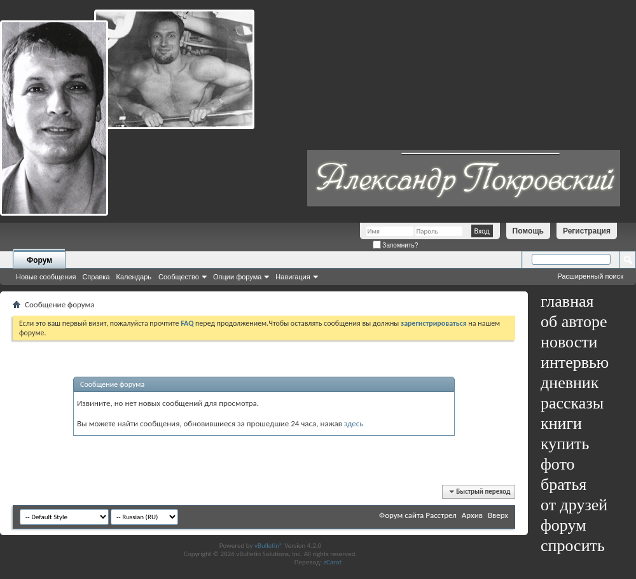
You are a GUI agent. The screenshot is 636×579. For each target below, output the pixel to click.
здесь (354, 423)
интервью (575, 362)
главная (567, 301)
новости (569, 342)
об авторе (574, 321)
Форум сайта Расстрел (418, 515)
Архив (472, 515)
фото (558, 464)
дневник (569, 382)
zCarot (333, 562)
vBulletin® (268, 545)
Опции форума (237, 277)
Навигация (292, 277)
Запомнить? (395, 245)
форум (563, 525)
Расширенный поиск (590, 276)
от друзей (574, 505)
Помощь (528, 231)
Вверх (498, 515)
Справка (95, 277)
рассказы (572, 403)
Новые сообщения (46, 277)
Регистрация (587, 231)
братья (563, 484)
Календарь (134, 277)
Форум (39, 260)
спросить (573, 545)
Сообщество (178, 277)
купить (565, 444)
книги (561, 423)
